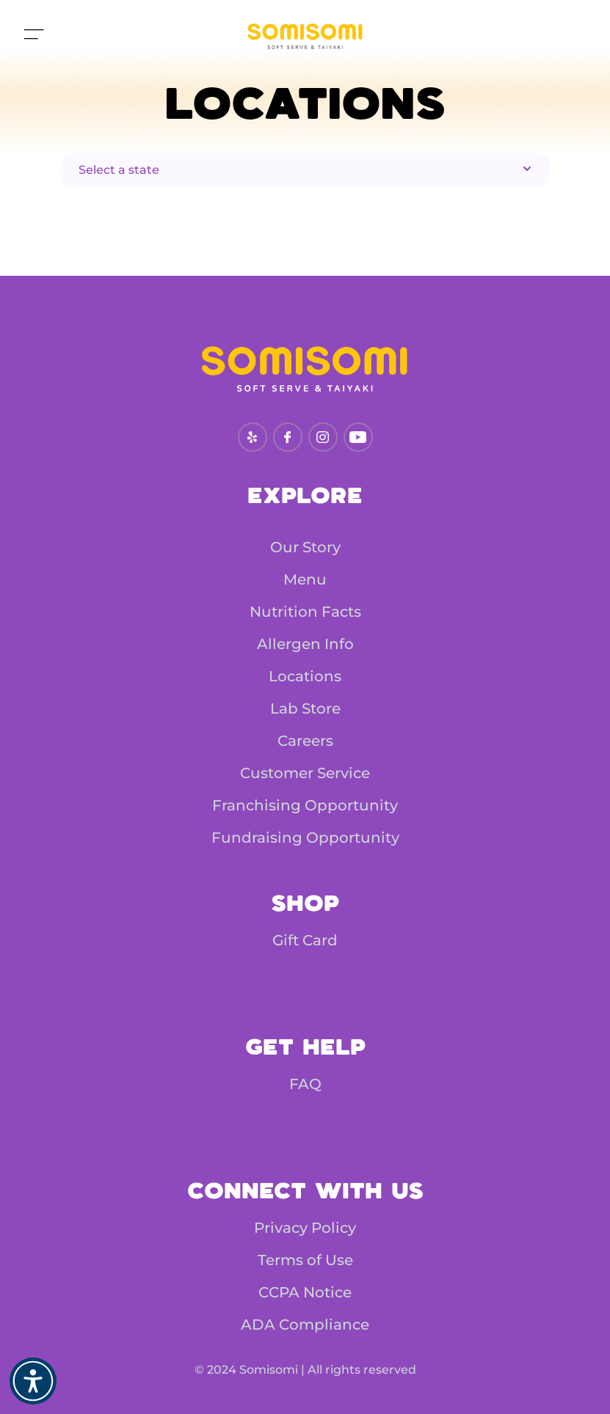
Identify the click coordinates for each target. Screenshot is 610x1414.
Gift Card (305, 940)
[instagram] (322, 437)
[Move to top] (32, 36)
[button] (33, 1381)
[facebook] (287, 437)
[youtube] (357, 437)
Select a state (306, 169)
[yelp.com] (251, 437)
